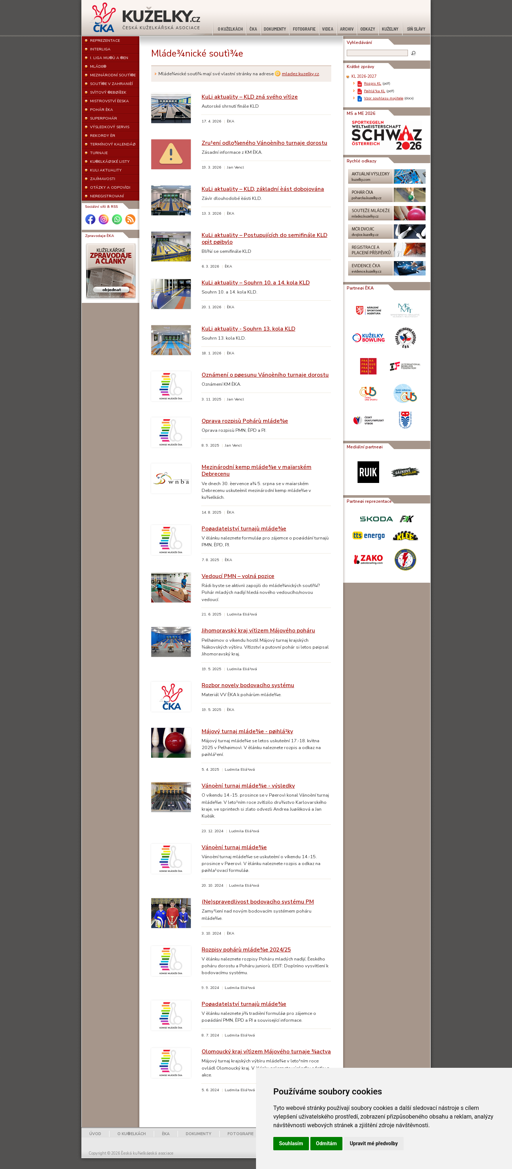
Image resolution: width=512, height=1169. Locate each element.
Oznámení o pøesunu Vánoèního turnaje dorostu (265, 375)
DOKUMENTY (198, 1134)
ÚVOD (95, 1134)
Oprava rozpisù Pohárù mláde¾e (245, 421)
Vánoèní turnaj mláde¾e (234, 847)
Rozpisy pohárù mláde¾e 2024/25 (246, 949)
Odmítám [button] (326, 1143)
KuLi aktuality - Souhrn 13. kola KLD (248, 328)
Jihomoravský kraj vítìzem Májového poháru (258, 630)
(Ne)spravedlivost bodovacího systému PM (258, 901)
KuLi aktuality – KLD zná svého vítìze (250, 96)
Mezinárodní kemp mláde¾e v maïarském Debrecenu (256, 470)
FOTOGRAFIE (240, 1134)
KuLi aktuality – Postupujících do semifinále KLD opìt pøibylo (264, 238)
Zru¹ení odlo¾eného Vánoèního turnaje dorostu (264, 143)
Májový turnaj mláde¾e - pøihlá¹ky (247, 731)
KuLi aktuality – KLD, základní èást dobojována (263, 189)
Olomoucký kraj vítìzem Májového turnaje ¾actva (266, 1051)
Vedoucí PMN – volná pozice (238, 576)
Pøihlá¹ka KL (374, 91)
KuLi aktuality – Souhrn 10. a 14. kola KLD (256, 282)
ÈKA (166, 1134)
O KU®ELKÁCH (131, 1134)
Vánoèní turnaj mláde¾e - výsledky (248, 785)
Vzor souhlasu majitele (383, 98)
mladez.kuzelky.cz (300, 74)
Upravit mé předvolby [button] (374, 1143)
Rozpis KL (372, 83)
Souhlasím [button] (291, 1143)
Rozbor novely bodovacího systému (248, 685)
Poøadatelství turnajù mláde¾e (244, 528)
